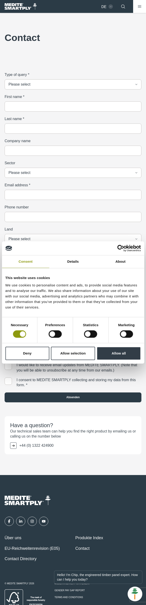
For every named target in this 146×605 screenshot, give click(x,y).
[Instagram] (32, 521)
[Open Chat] (135, 594)
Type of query (17, 75)
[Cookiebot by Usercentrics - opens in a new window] (120, 248)
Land (9, 229)
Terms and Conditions (68, 597)
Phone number (17, 207)
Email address (17, 185)
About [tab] (120, 261)
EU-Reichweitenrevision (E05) (32, 548)
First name (14, 97)
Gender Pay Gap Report (69, 590)
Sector (10, 163)
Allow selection (73, 353)
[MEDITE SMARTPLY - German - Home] (21, 6)
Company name (18, 141)
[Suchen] (123, 6)
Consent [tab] (26, 261)
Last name (14, 119)
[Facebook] (9, 521)
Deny (27, 353)
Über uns (13, 538)
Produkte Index (89, 538)
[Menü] (139, 6)
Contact (82, 548)
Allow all (119, 353)
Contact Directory (21, 558)
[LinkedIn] (20, 521)
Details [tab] (73, 261)
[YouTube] (43, 521)
